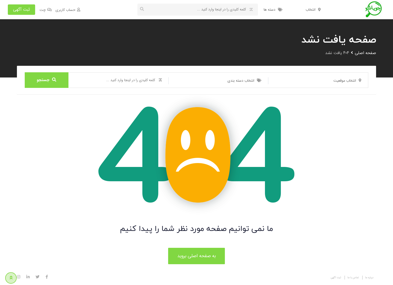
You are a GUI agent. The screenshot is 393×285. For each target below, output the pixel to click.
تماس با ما (353, 278)
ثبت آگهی (21, 9)
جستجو (46, 80)
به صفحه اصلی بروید (196, 256)
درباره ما (369, 278)
